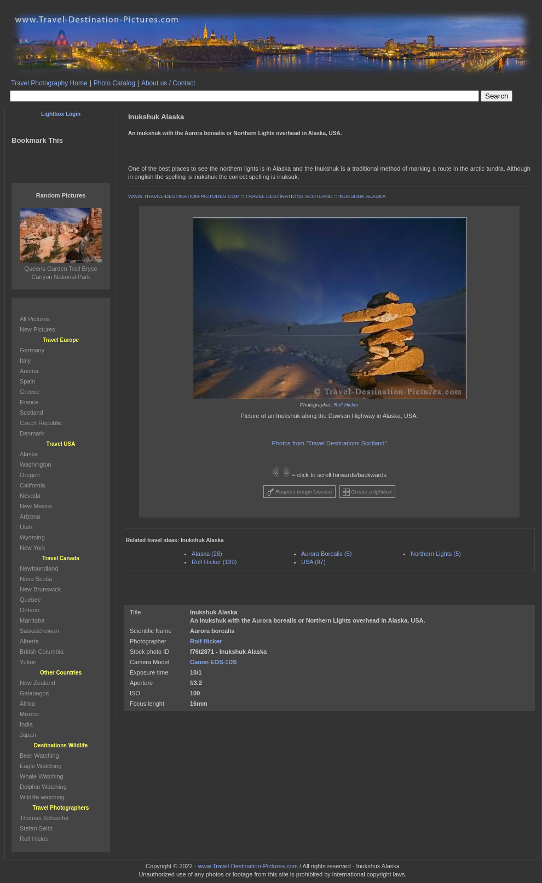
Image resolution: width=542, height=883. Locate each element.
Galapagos (34, 693)
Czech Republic (41, 423)
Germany (32, 350)
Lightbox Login (60, 114)
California (32, 485)
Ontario (29, 610)
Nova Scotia (36, 579)
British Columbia (42, 651)
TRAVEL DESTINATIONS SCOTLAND (288, 196)
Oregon (30, 475)
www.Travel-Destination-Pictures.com (248, 866)
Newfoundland (39, 568)
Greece (29, 391)
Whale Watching (42, 776)
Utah (26, 527)
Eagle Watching (41, 766)
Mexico (29, 714)
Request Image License (299, 492)
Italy (25, 360)
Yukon (28, 662)
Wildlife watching (42, 797)
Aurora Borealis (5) (326, 553)
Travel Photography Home (49, 83)
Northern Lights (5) (436, 553)
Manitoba (32, 620)
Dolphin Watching (43, 786)
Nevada (30, 495)
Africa (27, 703)
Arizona (30, 516)
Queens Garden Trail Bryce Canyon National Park (61, 268)
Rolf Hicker (346, 405)
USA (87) (313, 562)
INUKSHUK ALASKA (362, 196)
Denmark (32, 433)
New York (32, 547)
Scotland (31, 412)
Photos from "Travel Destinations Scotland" (329, 443)
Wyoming (32, 537)
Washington (35, 464)
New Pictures (37, 329)
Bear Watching (39, 755)
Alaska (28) (207, 553)
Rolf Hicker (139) (214, 562)
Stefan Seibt (36, 828)
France (29, 402)
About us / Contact (168, 83)
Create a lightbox (367, 492)
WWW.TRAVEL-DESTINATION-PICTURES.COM (184, 196)
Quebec (30, 599)
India (26, 724)
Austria (29, 371)
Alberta (29, 641)
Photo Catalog (114, 83)
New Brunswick (40, 589)
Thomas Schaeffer (44, 818)
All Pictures (35, 319)
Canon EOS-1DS (213, 662)
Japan (28, 734)
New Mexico (36, 506)
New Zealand (37, 682)
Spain (27, 381)
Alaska (29, 454)
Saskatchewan (39, 631)
